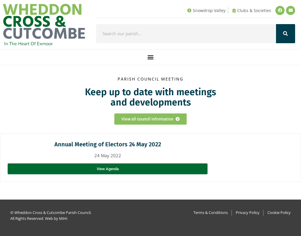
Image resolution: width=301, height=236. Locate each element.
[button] (150, 57)
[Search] (285, 33)
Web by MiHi (56, 218)
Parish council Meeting (150, 79)
